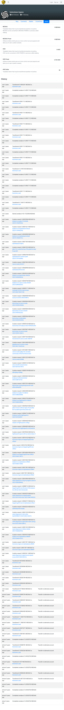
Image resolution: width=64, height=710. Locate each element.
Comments (24, 21)
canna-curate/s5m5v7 (18, 264)
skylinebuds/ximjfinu (18, 243)
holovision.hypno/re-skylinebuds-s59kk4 (23, 469)
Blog (17, 21)
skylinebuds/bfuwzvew (18, 269)
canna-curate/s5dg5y (18, 359)
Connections (39, 21)
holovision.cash (16, 86)
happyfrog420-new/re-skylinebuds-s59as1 (23, 503)
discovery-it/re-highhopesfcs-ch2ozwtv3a (23, 428)
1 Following (24, 15)
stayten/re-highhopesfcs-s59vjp (20, 422)
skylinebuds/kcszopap (18, 508)
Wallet (46, 21)
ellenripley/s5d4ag (17, 372)
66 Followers (14, 15)
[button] (61, 2)
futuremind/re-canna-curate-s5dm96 (22, 338)
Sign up (56, 2)
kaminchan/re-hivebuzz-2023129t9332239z (24, 325)
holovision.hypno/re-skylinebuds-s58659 (23, 544)
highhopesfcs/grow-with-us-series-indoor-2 (24, 434)
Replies (31, 21)
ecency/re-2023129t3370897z (20, 297)
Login (51, 2)
